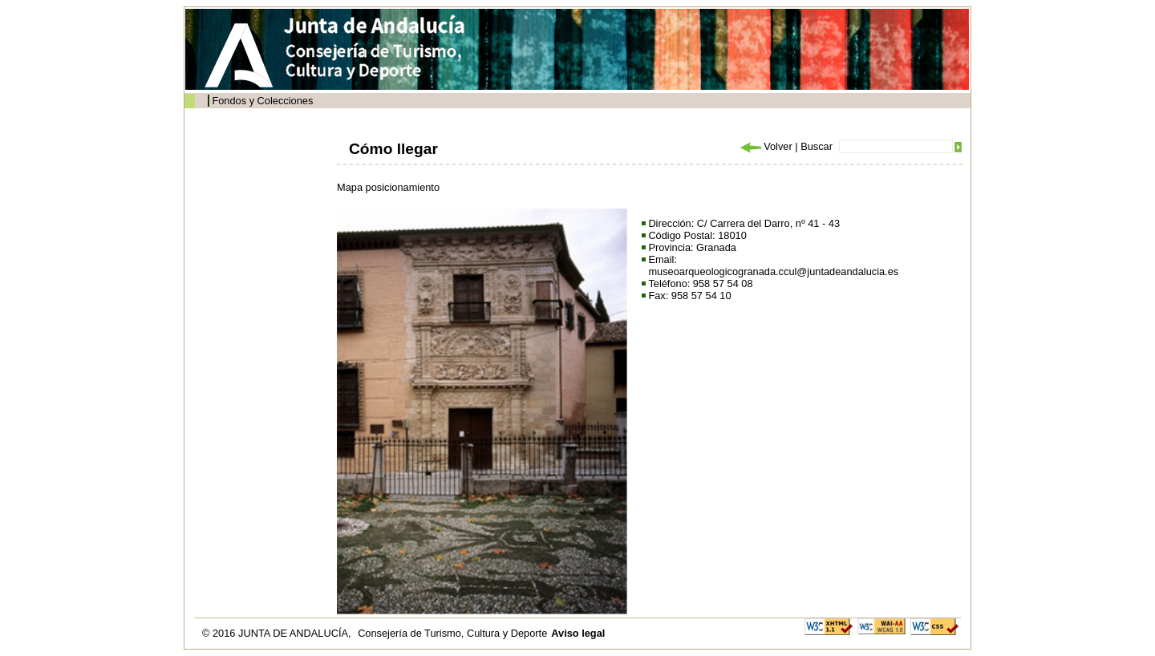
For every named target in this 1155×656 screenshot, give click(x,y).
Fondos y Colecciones (262, 101)
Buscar (816, 146)
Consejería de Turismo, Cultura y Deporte (452, 633)
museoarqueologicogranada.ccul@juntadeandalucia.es (773, 271)
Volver (765, 146)
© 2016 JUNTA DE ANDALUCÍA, (278, 633)
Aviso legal (578, 633)
